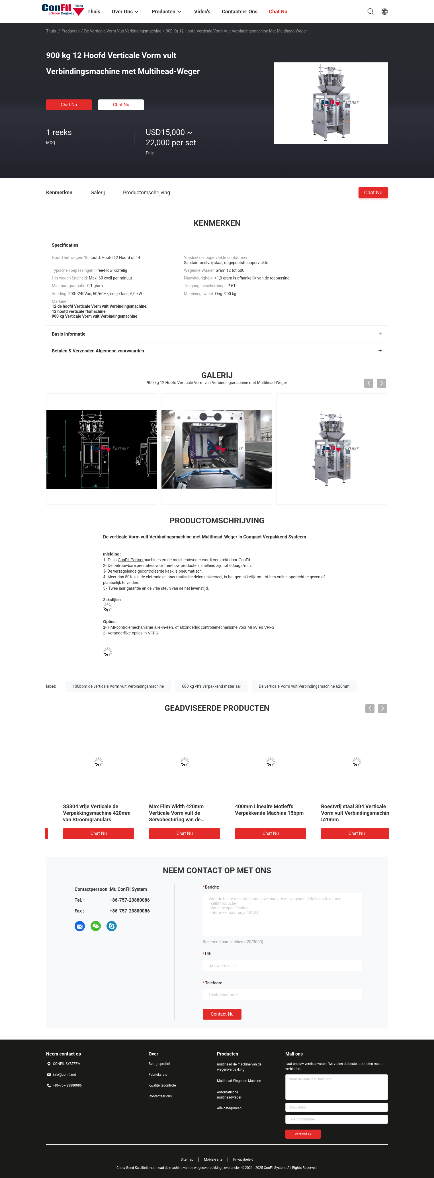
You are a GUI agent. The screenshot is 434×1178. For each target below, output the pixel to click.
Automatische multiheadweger (229, 1094)
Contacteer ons (160, 1096)
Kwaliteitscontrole (162, 1085)
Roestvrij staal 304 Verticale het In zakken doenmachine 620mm (170, 812)
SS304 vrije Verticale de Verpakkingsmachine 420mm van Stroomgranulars (344, 812)
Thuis (51, 31)
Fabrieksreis (158, 1075)
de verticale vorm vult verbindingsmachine (122, 31)
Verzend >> (303, 1134)
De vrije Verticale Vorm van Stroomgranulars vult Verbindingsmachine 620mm (85, 812)
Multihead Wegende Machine (239, 1081)
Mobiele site (213, 1159)
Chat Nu (69, 104)
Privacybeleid (243, 1159)
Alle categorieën (229, 1108)
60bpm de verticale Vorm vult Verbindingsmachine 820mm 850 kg (258, 812)
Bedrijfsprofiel (159, 1064)
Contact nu (222, 1014)
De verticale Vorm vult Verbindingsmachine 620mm (304, 686)
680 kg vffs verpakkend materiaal (211, 686)
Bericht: (212, 887)
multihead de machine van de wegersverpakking (239, 1066)
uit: (208, 954)
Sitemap (187, 1159)
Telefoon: (213, 983)
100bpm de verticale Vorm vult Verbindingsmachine (118, 686)
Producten (71, 31)
